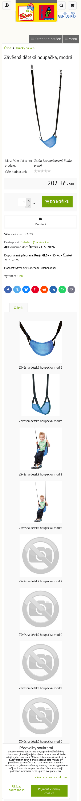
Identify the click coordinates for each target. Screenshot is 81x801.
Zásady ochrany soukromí (51, 777)
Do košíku (57, 201)
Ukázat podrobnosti (17, 788)
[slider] (42, 171)
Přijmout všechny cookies (49, 791)
